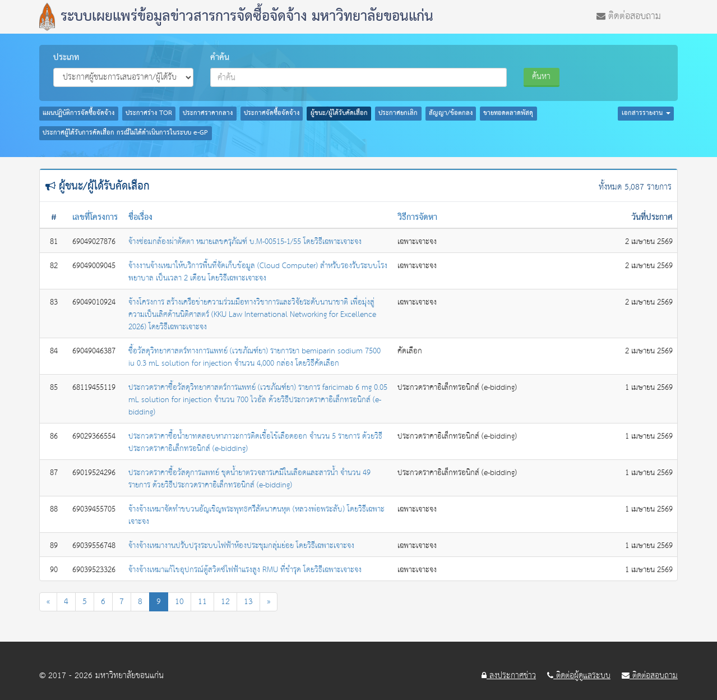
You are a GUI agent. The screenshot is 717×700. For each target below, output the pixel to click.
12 (225, 601)
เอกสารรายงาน (646, 113)
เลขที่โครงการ (95, 217)
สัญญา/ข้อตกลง (451, 113)
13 (248, 601)
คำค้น (219, 57)
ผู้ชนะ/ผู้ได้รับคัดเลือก (339, 113)
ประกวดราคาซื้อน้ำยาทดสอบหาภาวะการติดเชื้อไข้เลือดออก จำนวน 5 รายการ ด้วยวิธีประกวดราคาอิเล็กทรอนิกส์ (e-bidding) (255, 442)
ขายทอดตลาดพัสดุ (508, 113)
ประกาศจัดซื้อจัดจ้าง (271, 113)
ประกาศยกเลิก (398, 113)
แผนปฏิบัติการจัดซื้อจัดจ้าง (78, 113)
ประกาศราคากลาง (208, 113)
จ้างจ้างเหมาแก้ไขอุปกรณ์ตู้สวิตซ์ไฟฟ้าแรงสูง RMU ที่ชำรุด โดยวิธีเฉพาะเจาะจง (245, 570)
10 (179, 601)
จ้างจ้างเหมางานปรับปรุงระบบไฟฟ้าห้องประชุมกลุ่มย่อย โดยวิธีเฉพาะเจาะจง (241, 545)
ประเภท (66, 57)
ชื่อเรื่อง (140, 217)
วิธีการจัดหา (417, 217)
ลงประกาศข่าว (509, 676)
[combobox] (358, 77)
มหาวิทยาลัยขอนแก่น (129, 675)
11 (202, 601)
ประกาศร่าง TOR (149, 113)
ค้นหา (541, 76)
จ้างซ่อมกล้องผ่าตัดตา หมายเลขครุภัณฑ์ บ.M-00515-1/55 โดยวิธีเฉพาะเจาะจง (245, 241)
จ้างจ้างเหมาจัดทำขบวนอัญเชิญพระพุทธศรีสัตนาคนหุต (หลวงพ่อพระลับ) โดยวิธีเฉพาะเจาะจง (256, 515)
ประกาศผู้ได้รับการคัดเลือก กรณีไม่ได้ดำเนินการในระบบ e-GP (125, 133)
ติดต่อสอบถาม (628, 15)
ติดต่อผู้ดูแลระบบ (578, 676)
